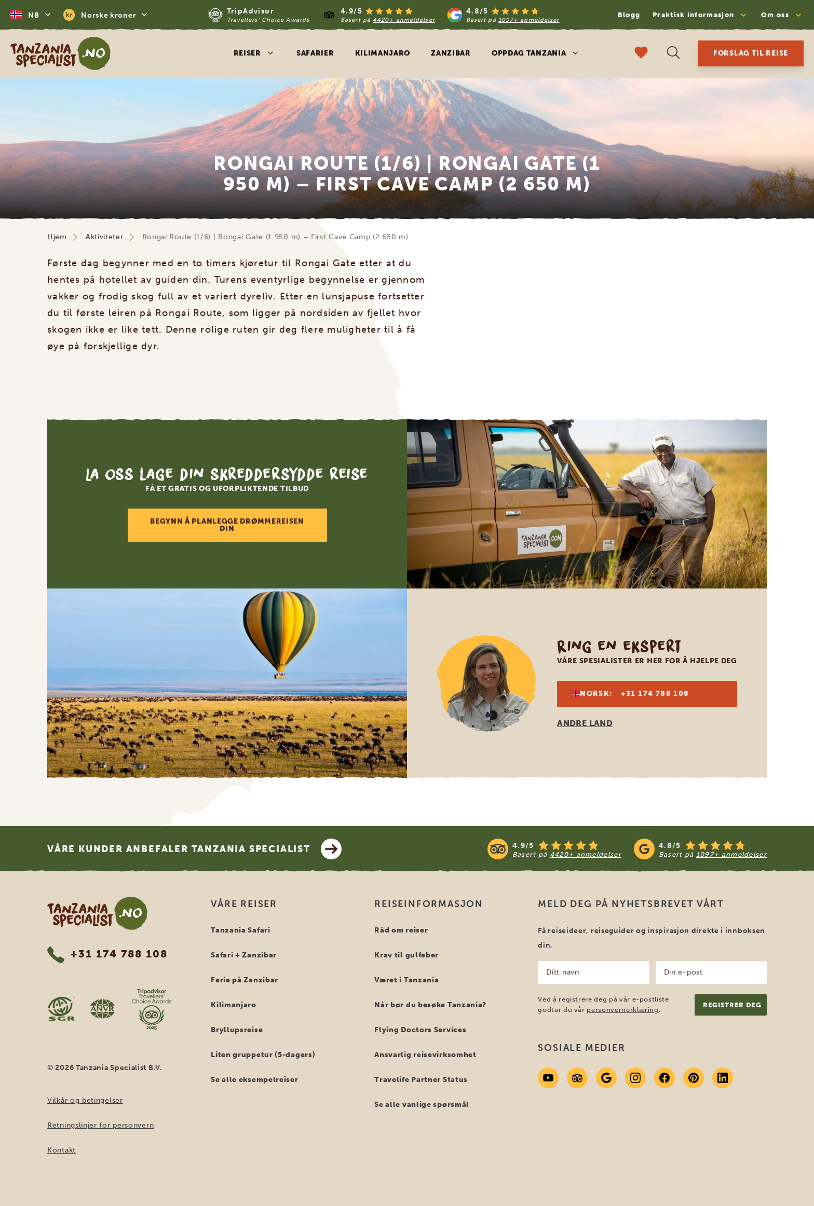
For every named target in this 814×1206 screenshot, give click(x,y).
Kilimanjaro (383, 53)
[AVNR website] (102, 1008)
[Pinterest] (693, 1077)
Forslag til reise (750, 53)
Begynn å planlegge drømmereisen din (227, 525)
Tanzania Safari (240, 930)
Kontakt (61, 1150)
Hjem (57, 236)
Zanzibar (451, 53)
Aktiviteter (105, 236)
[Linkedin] (722, 1077)
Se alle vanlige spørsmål (421, 1104)
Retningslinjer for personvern (100, 1125)
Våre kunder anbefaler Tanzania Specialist (194, 849)
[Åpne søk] (673, 54)
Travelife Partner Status (421, 1079)
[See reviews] (627, 849)
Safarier (315, 53)
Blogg (629, 14)
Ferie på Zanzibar (244, 980)
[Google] (606, 1077)
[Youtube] (548, 1077)
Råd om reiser (401, 930)
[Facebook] (664, 1077)
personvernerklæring (622, 1009)
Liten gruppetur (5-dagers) (263, 1054)
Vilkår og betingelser (85, 1100)
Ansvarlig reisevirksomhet (425, 1054)
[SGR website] (61, 1008)
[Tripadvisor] (577, 1077)
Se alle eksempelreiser (254, 1079)
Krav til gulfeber (406, 955)
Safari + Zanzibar (244, 955)
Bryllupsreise (237, 1029)
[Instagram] (635, 1077)
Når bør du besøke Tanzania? (430, 1005)
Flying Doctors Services (420, 1029)
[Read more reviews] (384, 14)
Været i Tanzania (406, 980)
